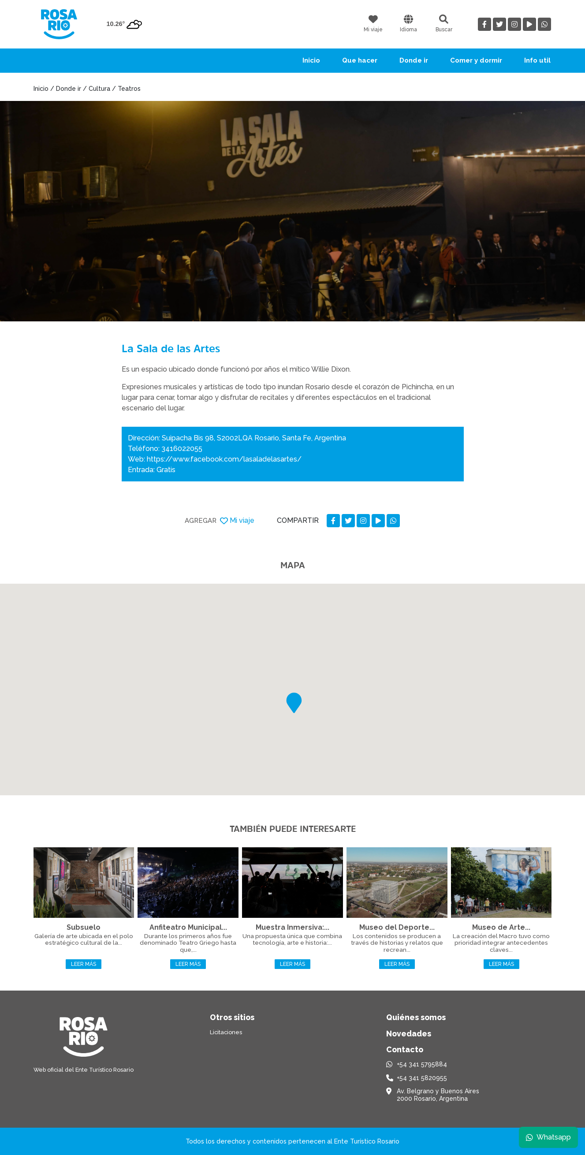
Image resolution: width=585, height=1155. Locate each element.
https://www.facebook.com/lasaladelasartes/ (224, 459)
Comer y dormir (476, 60)
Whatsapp (548, 1137)
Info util (537, 60)
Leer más (83, 964)
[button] (294, 703)
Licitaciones (226, 1032)
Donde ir (413, 60)
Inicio (311, 60)
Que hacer (359, 60)
